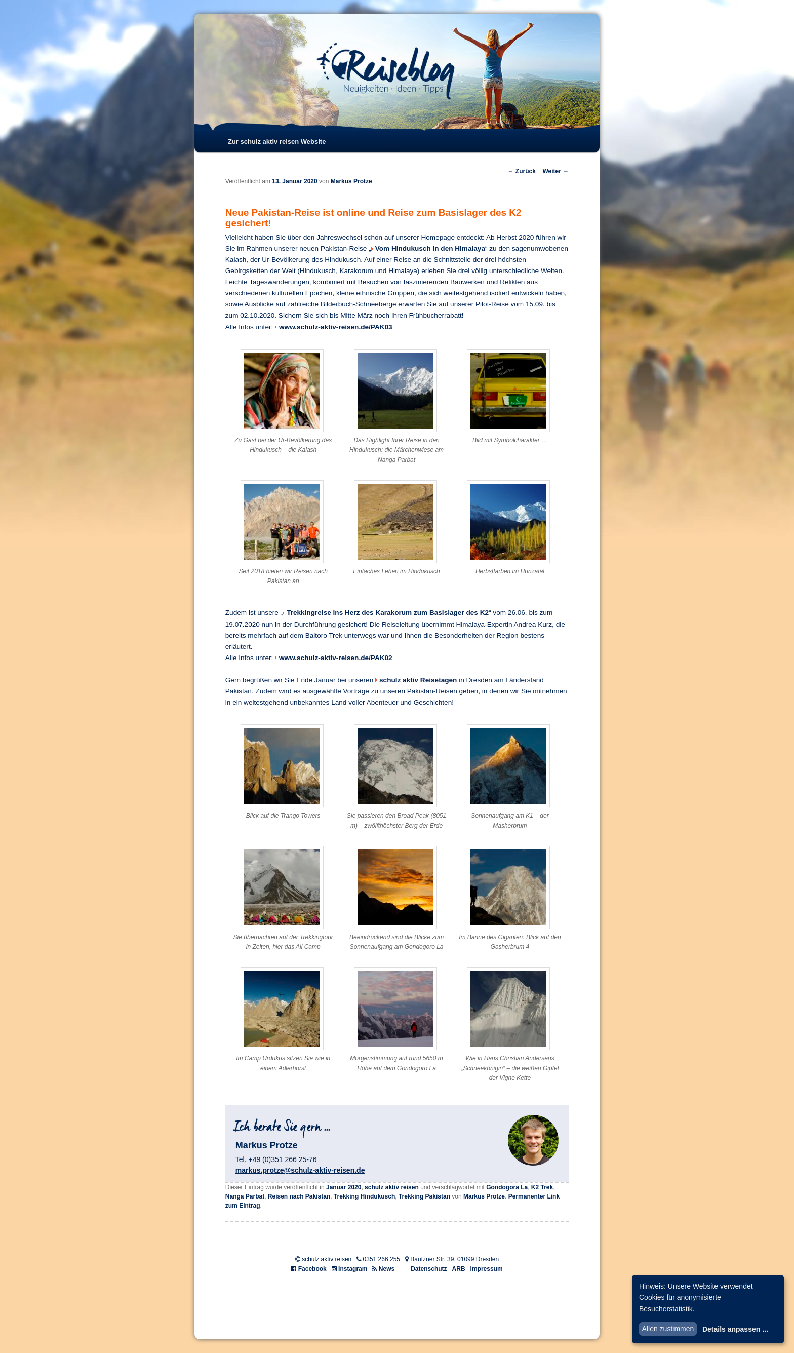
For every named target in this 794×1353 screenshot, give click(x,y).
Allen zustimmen (668, 1329)
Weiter (555, 171)
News (386, 1268)
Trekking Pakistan (424, 1196)
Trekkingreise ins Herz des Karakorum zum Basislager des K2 (388, 612)
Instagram (352, 1268)
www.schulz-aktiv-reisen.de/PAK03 (335, 327)
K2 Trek (542, 1187)
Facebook (312, 1268)
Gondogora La (507, 1187)
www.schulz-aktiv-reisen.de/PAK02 (335, 658)
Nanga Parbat (244, 1196)
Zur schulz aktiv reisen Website (277, 141)
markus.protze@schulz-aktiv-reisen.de (300, 1170)
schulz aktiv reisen (392, 1187)
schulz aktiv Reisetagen (418, 680)
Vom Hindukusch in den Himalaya (430, 248)
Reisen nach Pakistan (299, 1196)
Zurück (521, 171)
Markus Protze (351, 181)
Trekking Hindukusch (364, 1196)
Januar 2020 (343, 1187)
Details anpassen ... (735, 1329)
